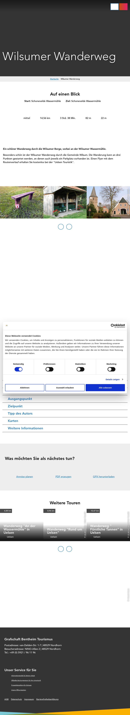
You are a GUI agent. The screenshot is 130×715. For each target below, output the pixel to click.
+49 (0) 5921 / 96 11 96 (23, 652)
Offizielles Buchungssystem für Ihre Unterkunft (26, 680)
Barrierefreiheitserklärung (47, 699)
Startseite (54, 79)
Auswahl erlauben (65, 387)
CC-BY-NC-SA (85, 530)
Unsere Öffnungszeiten (18, 690)
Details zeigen (113, 379)
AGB (6, 699)
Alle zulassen (105, 387)
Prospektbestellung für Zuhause (21, 685)
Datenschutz (16, 699)
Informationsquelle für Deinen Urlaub (23, 676)
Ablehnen (24, 387)
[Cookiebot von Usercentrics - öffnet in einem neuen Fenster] (113, 326)
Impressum (29, 699)
